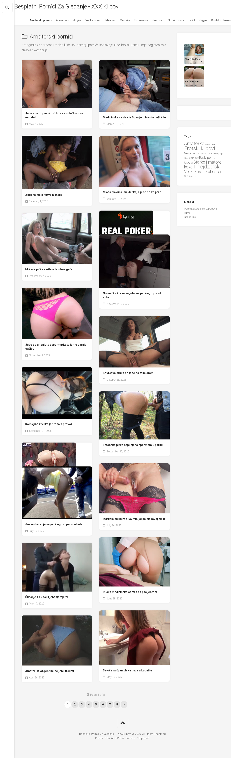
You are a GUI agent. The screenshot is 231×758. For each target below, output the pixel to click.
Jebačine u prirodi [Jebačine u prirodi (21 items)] (206, 155)
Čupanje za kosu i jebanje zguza (47, 598)
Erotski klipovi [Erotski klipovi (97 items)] (199, 150)
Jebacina (102, 21)
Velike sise (85, 21)
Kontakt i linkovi (214, 21)
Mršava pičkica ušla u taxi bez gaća (49, 270)
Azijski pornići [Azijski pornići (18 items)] (211, 146)
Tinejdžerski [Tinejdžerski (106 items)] (207, 168)
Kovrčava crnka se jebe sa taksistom (128, 374)
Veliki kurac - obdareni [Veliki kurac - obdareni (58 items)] (203, 173)
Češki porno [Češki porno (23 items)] (190, 177)
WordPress (117, 739)
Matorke (117, 21)
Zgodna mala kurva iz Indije (43, 196)
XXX (185, 21)
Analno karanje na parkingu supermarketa (53, 525)
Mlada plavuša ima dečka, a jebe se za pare (132, 193)
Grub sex (150, 21)
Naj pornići (190, 218)
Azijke (70, 21)
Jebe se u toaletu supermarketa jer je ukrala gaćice (55, 348)
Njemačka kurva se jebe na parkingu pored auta (132, 297)
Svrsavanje (134, 21)
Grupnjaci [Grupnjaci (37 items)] (190, 155)
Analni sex (55, 21)
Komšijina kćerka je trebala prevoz (49, 425)
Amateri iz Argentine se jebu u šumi (49, 672)
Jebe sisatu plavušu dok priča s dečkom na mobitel (54, 117)
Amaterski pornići (33, 21)
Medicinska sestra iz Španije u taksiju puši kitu (134, 119)
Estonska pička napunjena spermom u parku (133, 446)
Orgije (196, 21)
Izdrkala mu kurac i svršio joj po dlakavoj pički (134, 520)
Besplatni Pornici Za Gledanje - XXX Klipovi (80, 7)
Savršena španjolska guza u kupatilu (127, 672)
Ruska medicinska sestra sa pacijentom (130, 593)
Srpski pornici (169, 21)
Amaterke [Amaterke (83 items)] (194, 145)
